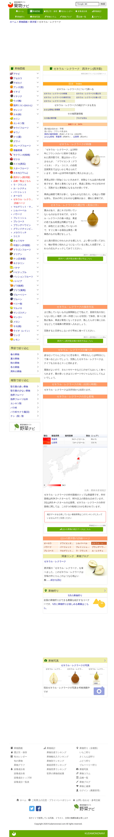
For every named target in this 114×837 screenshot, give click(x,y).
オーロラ (17, 196)
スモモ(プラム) (20, 173)
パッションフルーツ (23, 276)
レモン (16, 340)
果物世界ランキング (56, 769)
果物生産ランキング (56, 752)
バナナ (16, 268)
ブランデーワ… (98, 547)
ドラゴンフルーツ (22, 249)
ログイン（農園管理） (88, 790)
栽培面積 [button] (69, 436)
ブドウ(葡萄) (19, 290)
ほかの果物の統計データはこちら (75, 529)
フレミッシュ (19, 218)
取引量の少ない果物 (25, 390)
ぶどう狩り (84, 761)
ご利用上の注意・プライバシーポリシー (49, 800)
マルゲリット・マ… (23, 207)
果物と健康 (83, 786)
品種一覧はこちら (22, 181)
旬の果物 (18, 761)
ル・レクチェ (19, 188)
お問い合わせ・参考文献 (86, 800)
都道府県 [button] (55, 436)
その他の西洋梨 (50, 118)
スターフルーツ (21, 168)
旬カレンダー (66, 11)
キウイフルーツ (21, 128)
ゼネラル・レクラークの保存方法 (57, 97)
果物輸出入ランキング (58, 756)
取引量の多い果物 (25, 386)
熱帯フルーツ (25, 395)
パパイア (17, 281)
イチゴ (16, 92)
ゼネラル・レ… (98, 543)
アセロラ (17, 78)
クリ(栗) (17, 137)
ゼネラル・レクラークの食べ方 (88, 97)
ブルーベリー (19, 295)
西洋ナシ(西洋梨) (21, 177)
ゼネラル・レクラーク (55, 561)
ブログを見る (81, 118)
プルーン (17, 299)
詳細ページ (19, 203)
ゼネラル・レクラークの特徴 (55, 94)
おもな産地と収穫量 (52, 110)
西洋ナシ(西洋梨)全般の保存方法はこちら (75, 341)
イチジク (17, 96)
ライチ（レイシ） (22, 331)
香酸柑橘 (17, 150)
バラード (17, 214)
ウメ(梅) (17, 101)
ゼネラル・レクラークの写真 (75, 665)
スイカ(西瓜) (19, 164)
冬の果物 (25, 367)
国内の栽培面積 (51, 134)
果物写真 (35, 17)
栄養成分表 (81, 11)
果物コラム (50, 17)
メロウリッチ (19, 232)
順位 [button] (46, 436)
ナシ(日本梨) (19, 259)
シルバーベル (19, 210)
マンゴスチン (19, 313)
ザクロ (16, 159)
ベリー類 (17, 304)
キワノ (16, 132)
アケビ (16, 74)
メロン (16, 322)
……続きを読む (54, 580)
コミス (16, 236)
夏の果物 (25, 358)
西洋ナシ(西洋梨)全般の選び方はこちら (75, 259)
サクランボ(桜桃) (21, 155)
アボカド (17, 83)
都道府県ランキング (56, 765)
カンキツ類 (18, 123)
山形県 (76, 137)
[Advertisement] (58, 45)
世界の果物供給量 (55, 773)
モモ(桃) (17, 326)
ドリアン (17, 254)
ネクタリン (18, 263)
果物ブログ (66, 17)
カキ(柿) (17, 114)
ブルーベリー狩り (88, 765)
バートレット (19, 192)
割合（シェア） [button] (93, 436)
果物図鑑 (35, 11)
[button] (44, 446)
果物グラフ (19, 765)
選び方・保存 (50, 11)
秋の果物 (25, 363)
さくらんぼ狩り (87, 756)
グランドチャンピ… (23, 229)
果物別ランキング (55, 761)
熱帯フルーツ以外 (25, 399)
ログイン (97, 17)
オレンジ (17, 110)
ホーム (20, 11)
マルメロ (17, 308)
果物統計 (97, 11)
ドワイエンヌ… (66, 543)
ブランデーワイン (22, 225)
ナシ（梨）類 (25, 416)
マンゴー (17, 317)
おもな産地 (49, 137)
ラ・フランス (19, 185)
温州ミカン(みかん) (22, 105)
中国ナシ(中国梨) (21, 245)
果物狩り (20, 17)
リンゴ (16, 335)
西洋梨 (33, 22)
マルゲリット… (66, 551)
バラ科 (25, 407)
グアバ (16, 141)
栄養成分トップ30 (23, 778)
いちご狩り (84, 752)
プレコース (18, 221)
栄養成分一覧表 (21, 782)
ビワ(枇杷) (18, 286)
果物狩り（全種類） (87, 748)
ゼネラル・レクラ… (23, 199)
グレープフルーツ (22, 146)
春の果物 (25, 354)
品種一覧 (81, 17)
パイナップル (19, 272)
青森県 (59, 137)
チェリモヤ (18, 241)
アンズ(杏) (18, 87)
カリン (16, 119)
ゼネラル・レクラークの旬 (54, 101)
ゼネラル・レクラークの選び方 (88, 94)
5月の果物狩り (75, 595)
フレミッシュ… (82, 547)
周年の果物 (25, 371)
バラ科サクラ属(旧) (25, 412)
